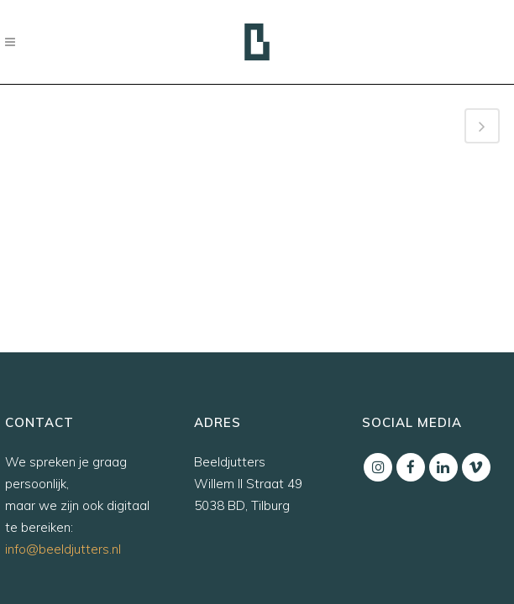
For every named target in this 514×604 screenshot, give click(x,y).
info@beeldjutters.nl (63, 549)
